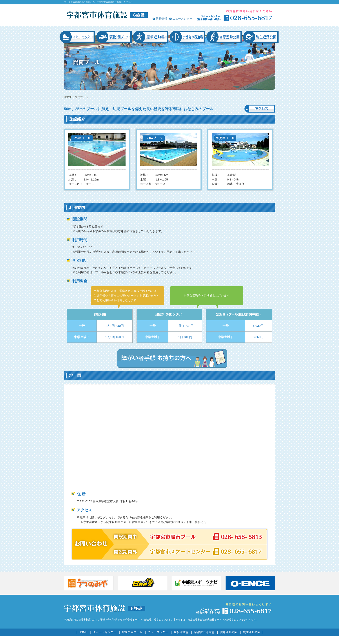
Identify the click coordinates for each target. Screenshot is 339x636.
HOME (68, 97)
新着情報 (161, 18)
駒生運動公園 (251, 632)
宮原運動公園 (228, 632)
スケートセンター (104, 632)
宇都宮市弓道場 (204, 632)
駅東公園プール (132, 632)
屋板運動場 (181, 632)
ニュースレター (182, 18)
